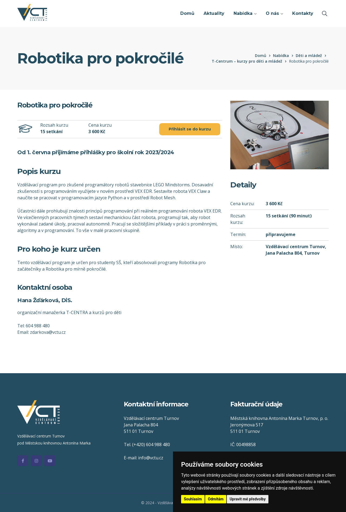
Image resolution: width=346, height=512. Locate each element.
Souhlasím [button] (193, 499)
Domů (260, 55)
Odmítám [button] (216, 499)
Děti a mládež (309, 55)
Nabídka (281, 55)
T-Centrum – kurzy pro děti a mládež (247, 61)
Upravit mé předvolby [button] (247, 499)
